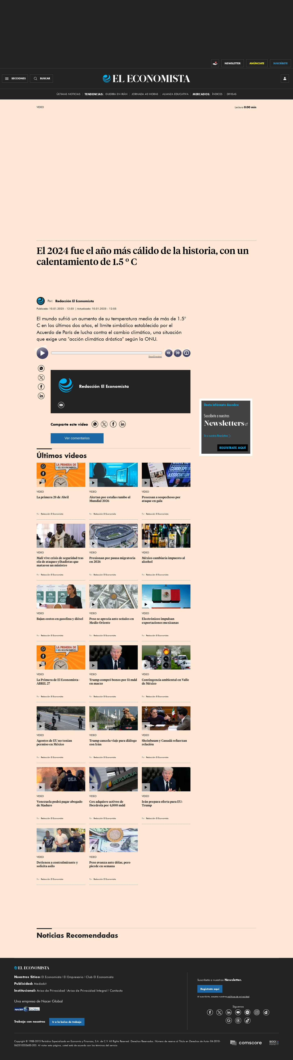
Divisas (232, 94)
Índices (217, 94)
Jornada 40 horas (145, 94)
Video (40, 107)
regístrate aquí (232, 448)
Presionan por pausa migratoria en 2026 (112, 560)
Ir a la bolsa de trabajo (66, 1021)
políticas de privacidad (238, 996)
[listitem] (42, 353)
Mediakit (40, 984)
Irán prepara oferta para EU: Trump (162, 803)
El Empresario (73, 977)
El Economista (51, 977)
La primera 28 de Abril (53, 497)
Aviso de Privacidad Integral (87, 990)
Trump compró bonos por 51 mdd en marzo (113, 681)
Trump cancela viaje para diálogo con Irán (113, 742)
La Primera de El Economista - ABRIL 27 (59, 681)
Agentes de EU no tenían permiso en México (55, 742)
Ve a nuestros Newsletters (216, 435)
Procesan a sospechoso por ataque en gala (161, 499)
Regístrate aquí (209, 988)
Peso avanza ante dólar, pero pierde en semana (110, 864)
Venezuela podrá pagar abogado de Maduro (60, 803)
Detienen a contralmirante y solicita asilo (58, 864)
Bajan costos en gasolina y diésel (60, 619)
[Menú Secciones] (15, 78)
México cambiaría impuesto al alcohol (164, 560)
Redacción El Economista (74, 301)
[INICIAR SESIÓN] (285, 78)
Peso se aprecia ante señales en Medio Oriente (111, 620)
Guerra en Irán (116, 94)
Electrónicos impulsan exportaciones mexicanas (160, 620)
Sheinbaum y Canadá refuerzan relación (165, 742)
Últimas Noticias (68, 94)
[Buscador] (41, 78)
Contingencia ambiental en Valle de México (166, 681)
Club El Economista (100, 977)
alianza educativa (175, 94)
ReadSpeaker (155, 356)
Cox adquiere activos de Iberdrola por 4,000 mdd (107, 803)
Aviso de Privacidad (51, 990)
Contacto (116, 990)
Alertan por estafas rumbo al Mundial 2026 (110, 499)
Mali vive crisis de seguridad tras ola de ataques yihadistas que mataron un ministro (60, 561)
